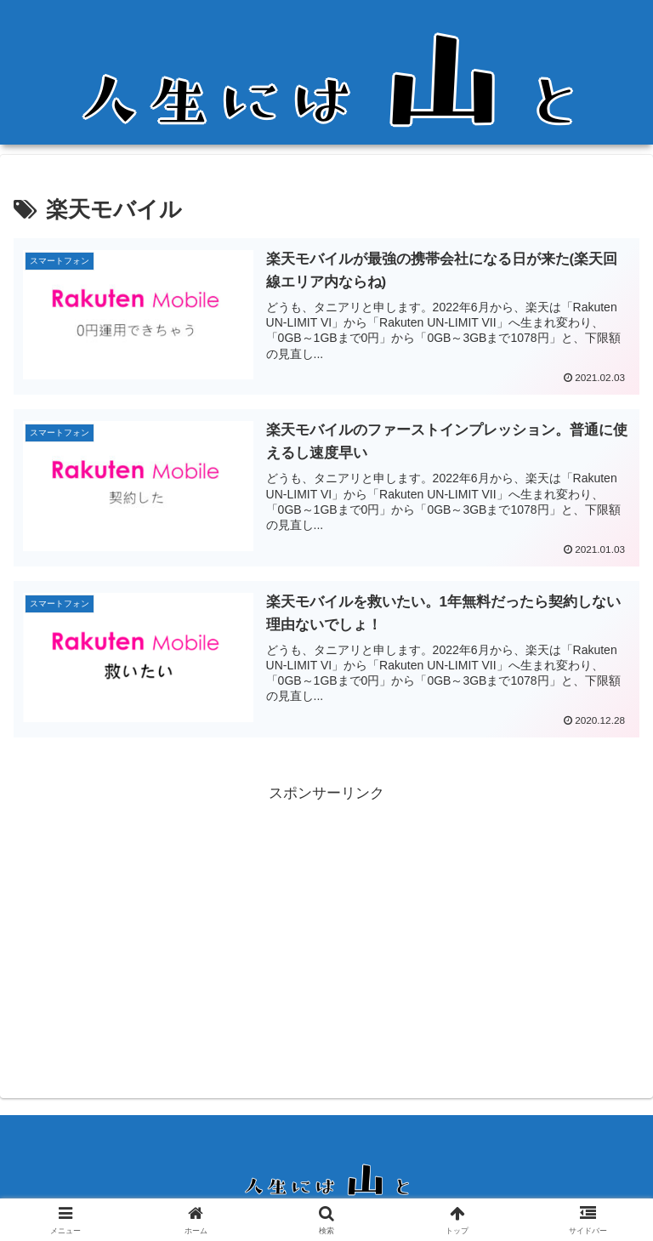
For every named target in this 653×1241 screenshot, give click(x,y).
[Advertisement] (326, 926)
